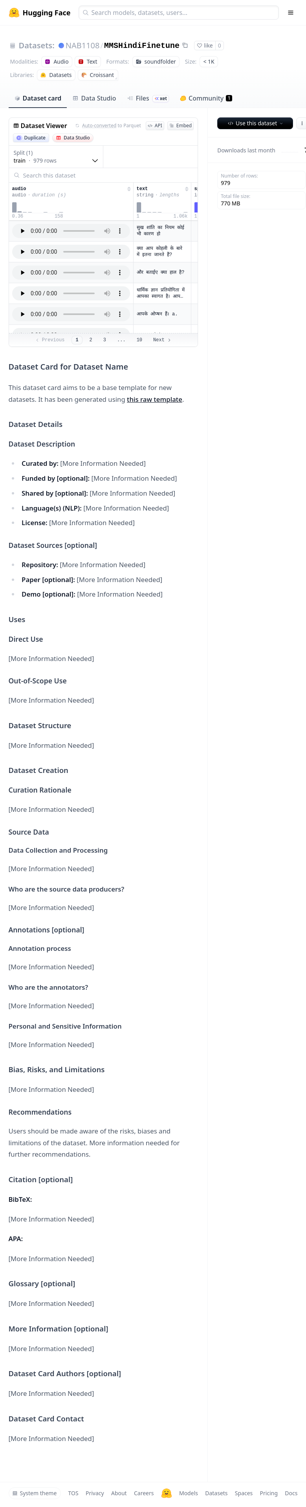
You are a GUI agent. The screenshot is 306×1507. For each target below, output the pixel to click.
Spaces (244, 1493)
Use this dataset (256, 123)
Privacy (95, 1493)
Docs (291, 1493)
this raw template (154, 399)
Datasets (216, 1493)
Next (162, 340)
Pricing (269, 1493)
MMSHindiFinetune (142, 45)
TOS (73, 1493)
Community (206, 98)
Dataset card (38, 98)
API (155, 125)
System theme (34, 1493)
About (119, 1493)
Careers (144, 1493)
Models (188, 1493)
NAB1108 (83, 45)
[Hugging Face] (166, 1493)
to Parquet (108, 126)
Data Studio (94, 98)
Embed (180, 125)
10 (139, 340)
